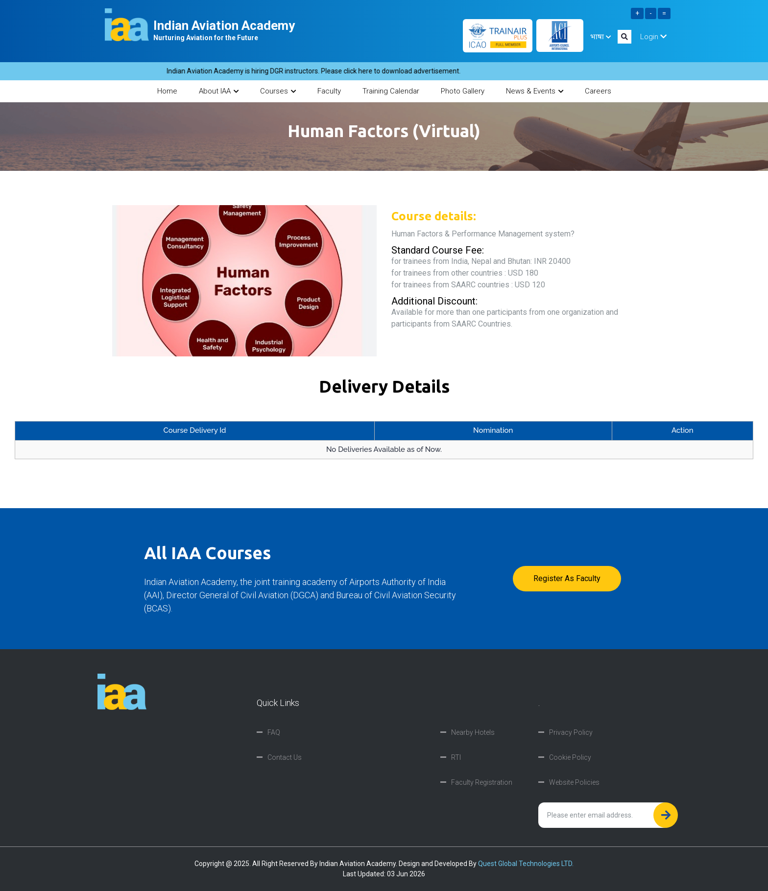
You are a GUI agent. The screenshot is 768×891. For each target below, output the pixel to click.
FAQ (273, 732)
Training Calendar (390, 91)
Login (653, 36)
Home (167, 91)
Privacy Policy (571, 732)
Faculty (329, 91)
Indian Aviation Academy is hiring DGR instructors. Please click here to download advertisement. (319, 71)
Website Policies (574, 782)
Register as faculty (566, 578)
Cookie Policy (570, 757)
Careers (598, 91)
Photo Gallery (462, 91)
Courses (278, 91)
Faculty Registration (481, 782)
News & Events (534, 91)
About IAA (219, 91)
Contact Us (284, 757)
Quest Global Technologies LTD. (526, 864)
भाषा (600, 36)
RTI (456, 757)
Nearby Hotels (473, 732)
